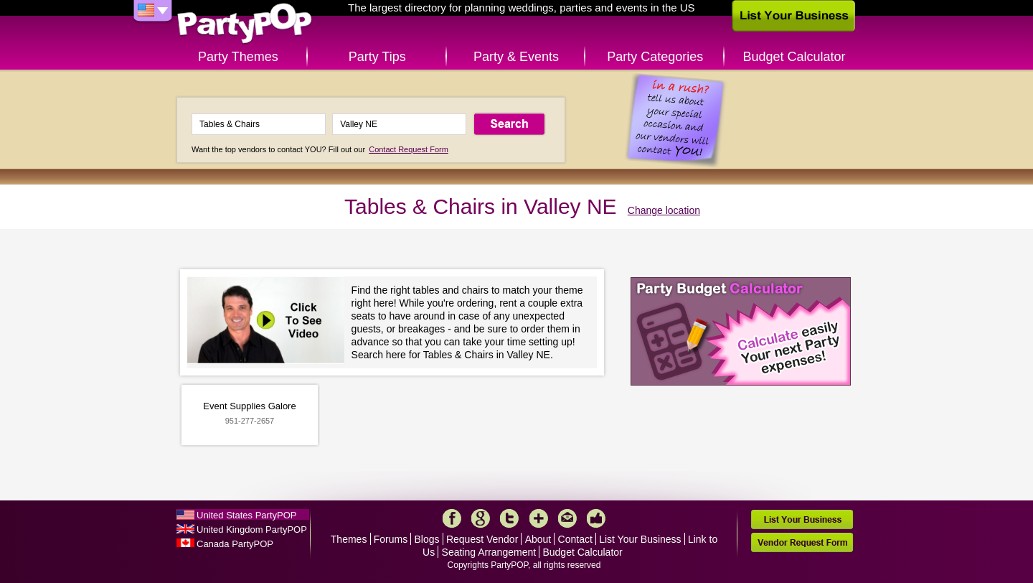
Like (596, 518)
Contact (575, 539)
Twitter (509, 518)
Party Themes (238, 57)
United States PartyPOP (246, 515)
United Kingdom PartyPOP (252, 529)
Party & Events (516, 57)
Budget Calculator (794, 57)
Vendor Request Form (802, 542)
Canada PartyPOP (235, 543)
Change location (664, 210)
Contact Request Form (408, 149)
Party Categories (655, 57)
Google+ (480, 518)
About (538, 539)
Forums (390, 539)
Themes (349, 539)
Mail (567, 518)
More (538, 518)
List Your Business (640, 539)
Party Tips (377, 57)
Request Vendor (482, 539)
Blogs (427, 539)
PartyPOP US (244, 24)
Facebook (452, 518)
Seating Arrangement (489, 552)
